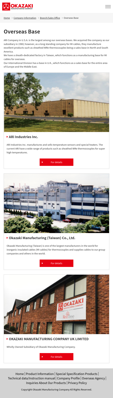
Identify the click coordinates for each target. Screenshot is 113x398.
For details (56, 162)
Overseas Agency (93, 378)
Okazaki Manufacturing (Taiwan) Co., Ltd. (42, 237)
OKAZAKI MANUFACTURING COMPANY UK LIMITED (49, 338)
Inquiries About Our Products (46, 383)
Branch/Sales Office (50, 17)
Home (7, 17)
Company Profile (68, 378)
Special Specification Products (76, 373)
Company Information (25, 17)
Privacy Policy (77, 383)
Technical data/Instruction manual (31, 378)
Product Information (40, 373)
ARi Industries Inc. (23, 136)
